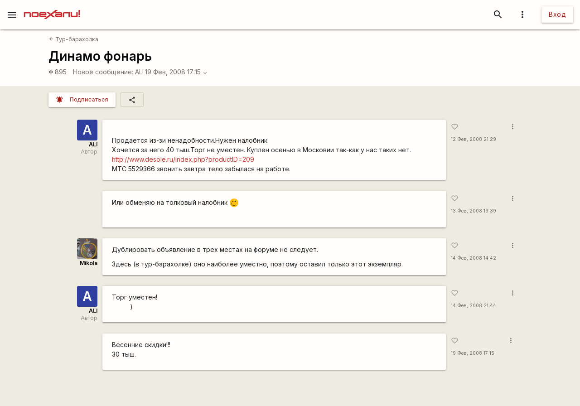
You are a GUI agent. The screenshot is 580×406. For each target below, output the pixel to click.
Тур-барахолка (73, 39)
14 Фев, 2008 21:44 (473, 306)
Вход (557, 14)
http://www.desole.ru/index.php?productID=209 (183, 159)
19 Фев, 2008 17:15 (176, 72)
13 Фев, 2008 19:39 (473, 211)
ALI (139, 72)
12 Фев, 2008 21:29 (473, 139)
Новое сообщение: (103, 72)
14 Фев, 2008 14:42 (473, 258)
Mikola (88, 263)
